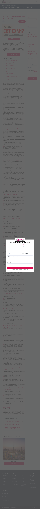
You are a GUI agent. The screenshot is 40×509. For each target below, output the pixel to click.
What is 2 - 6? (9, 262)
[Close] (32, 241)
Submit (20, 267)
